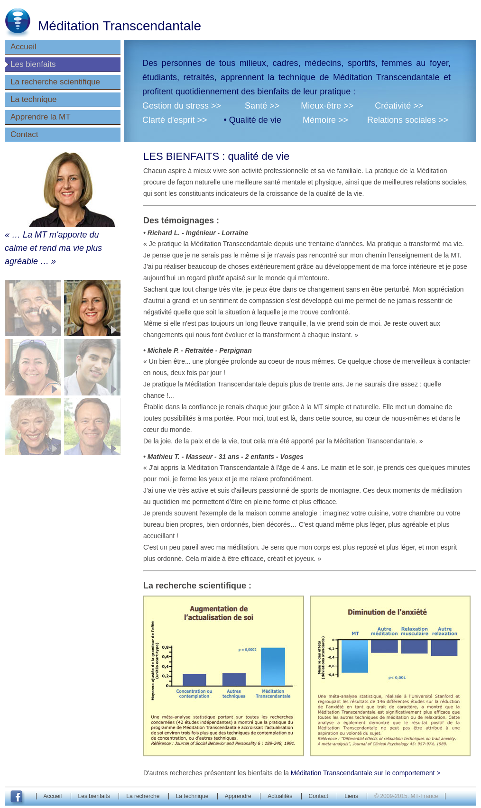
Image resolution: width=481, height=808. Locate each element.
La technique (33, 99)
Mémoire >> (325, 120)
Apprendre (238, 796)
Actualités (280, 796)
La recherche (142, 796)
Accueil (23, 46)
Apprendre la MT (40, 116)
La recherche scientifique (55, 81)
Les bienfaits (33, 64)
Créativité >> (399, 105)
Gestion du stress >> (181, 105)
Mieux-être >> (327, 105)
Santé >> (262, 105)
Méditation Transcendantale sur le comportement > (366, 773)
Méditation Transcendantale (119, 25)
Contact (24, 134)
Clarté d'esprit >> (174, 120)
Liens (351, 796)
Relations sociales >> (407, 120)
